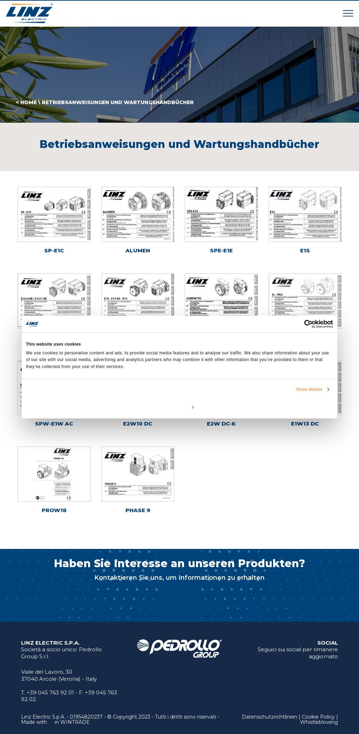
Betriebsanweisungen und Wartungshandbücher (118, 102)
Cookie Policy (318, 717)
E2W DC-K (221, 423)
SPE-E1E (221, 250)
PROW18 (54, 510)
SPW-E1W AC (54, 423)
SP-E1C (54, 250)
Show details (309, 389)
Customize (180, 407)
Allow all (282, 407)
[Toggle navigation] (348, 13)
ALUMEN (138, 250)
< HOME (26, 102)
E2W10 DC (137, 423)
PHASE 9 (138, 510)
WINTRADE (75, 722)
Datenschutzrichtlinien (269, 717)
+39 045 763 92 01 (50, 692)
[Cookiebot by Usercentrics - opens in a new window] (302, 324)
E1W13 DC (305, 423)
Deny (76, 407)
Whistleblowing (319, 722)
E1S (305, 250)
